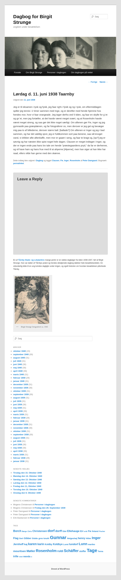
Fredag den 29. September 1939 (50, 508)
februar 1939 (19, 418)
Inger (66, 160)
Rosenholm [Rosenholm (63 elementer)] (46, 551)
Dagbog (39, 160)
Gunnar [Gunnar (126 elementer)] (58, 537)
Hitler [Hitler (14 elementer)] (88, 538)
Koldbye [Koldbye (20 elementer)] (58, 544)
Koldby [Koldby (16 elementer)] (48, 544)
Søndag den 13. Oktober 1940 (27, 479)
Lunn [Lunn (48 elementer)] (83, 544)
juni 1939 (17, 404)
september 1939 (21, 394)
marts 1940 (18, 374)
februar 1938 (19, 458)
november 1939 (20, 388)
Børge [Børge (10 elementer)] (24, 531)
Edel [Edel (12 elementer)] (64, 531)
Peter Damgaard (90, 160)
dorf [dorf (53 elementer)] (51, 531)
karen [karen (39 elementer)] (32, 544)
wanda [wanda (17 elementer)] (26, 556)
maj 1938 (17, 448)
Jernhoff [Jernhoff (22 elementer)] (18, 544)
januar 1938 (19, 461)
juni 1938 (17, 444)
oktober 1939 (19, 391)
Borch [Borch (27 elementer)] (17, 531)
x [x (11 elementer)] (31, 557)
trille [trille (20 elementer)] (15, 556)
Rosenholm (75, 160)
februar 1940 (19, 378)
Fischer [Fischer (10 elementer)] (102, 531)
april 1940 (18, 371)
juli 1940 (17, 361)
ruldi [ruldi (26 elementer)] (60, 551)
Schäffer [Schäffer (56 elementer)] (71, 551)
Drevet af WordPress (60, 569)
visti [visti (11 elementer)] (21, 557)
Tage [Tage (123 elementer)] (92, 550)
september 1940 (21, 354)
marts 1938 (18, 454)
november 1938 (20, 428)
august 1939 (19, 398)
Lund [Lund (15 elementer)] (66, 544)
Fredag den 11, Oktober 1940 (27, 486)
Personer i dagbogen (56, 72)
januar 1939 (19, 421)
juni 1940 (17, 364)
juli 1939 (17, 401)
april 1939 (18, 411)
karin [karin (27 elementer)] (40, 544)
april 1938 (18, 451)
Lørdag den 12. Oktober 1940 (27, 483)
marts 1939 (18, 414)
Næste (104, 82)
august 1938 (19, 438)
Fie (61, 160)
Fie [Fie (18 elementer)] (89, 531)
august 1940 (19, 358)
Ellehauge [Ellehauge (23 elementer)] (73, 531)
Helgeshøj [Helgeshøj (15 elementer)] (72, 538)
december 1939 (20, 384)
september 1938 (21, 434)
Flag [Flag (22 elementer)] (16, 538)
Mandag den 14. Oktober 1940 (27, 476)
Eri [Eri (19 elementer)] (81, 531)
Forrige (92, 82)
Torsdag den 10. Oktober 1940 (27, 489)
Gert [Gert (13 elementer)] (21, 538)
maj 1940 (17, 367)
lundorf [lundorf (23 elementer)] (73, 544)
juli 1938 (17, 441)
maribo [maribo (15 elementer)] (91, 544)
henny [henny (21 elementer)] (81, 538)
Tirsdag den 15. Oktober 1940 (27, 473)
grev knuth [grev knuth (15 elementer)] (43, 538)
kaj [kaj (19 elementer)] (25, 544)
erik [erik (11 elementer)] (85, 531)
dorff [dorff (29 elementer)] (58, 531)
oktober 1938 (19, 431)
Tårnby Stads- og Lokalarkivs (31, 260)
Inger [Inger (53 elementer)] (96, 538)
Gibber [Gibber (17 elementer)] (27, 538)
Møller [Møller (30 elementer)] (30, 551)
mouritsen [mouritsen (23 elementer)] (19, 551)
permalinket (18, 163)
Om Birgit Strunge (34, 72)
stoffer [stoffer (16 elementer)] (82, 551)
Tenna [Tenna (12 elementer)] (100, 551)
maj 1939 (17, 408)
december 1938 (20, 424)
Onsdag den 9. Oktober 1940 (27, 493)
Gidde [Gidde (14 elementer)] (35, 538)
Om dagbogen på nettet (82, 72)
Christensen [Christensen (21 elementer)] (39, 531)
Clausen (55, 160)
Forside (17, 72)
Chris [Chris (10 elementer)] (30, 531)
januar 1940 (19, 381)
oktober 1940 (19, 351)
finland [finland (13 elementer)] (95, 531)
